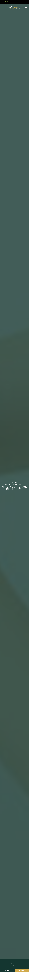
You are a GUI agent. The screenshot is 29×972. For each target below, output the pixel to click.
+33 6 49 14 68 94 (7, 3)
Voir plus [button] (12, 966)
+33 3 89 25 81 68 (7, 1)
